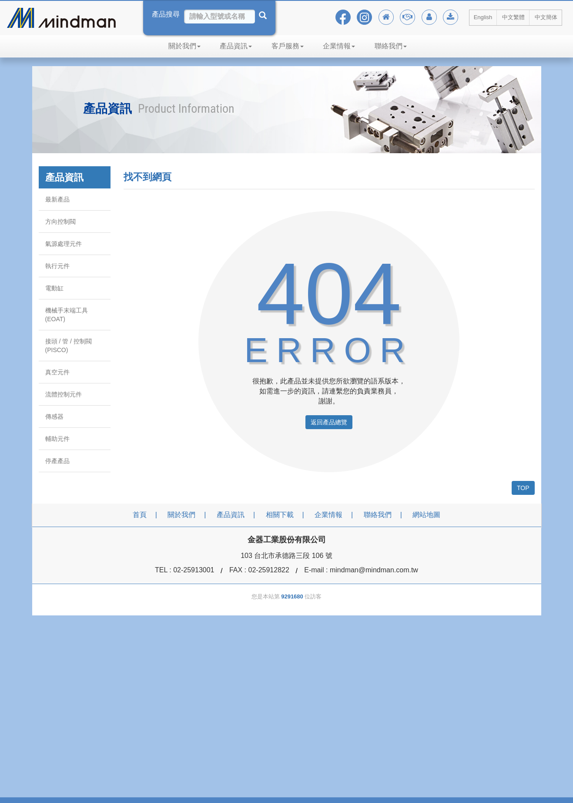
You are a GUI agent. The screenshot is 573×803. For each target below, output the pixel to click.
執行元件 (57, 265)
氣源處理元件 (63, 243)
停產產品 (57, 460)
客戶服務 (287, 46)
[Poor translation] (32, 670)
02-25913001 (193, 570)
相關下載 (280, 514)
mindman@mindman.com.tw (374, 570)
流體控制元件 (63, 394)
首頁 (140, 514)
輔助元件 (57, 438)
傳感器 (54, 416)
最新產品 (57, 199)
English (483, 17)
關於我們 (184, 46)
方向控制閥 (60, 221)
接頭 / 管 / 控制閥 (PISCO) (68, 345)
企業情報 (339, 46)
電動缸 (54, 288)
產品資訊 (236, 46)
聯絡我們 (391, 46)
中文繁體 (513, 17)
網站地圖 (426, 514)
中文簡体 (546, 17)
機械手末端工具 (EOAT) (66, 315)
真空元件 (57, 372)
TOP (523, 487)
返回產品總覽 (329, 422)
